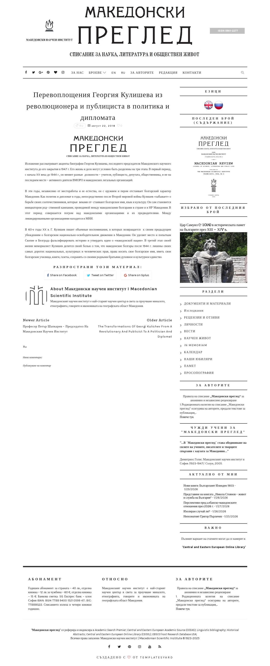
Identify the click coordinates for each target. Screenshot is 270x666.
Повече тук (187, 417)
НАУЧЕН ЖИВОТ (197, 338)
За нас (77, 73)
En (113, 73)
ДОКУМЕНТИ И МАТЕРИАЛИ (207, 303)
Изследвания (194, 310)
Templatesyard (156, 657)
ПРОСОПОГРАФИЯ (199, 373)
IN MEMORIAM (195, 345)
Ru (123, 73)
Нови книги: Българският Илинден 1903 (209, 485)
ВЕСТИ (189, 331)
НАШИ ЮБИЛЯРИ (198, 359)
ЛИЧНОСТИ (193, 324)
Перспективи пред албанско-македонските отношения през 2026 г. (210, 504)
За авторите (142, 73)
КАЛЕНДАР (193, 352)
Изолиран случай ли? (197, 511)
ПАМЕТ (190, 366)
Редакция (168, 73)
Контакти (192, 73)
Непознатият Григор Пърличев (203, 516)
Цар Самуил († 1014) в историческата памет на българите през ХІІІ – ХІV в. (212, 227)
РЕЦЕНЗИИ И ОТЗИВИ (202, 317)
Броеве (95, 73)
